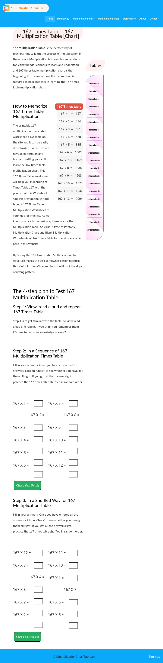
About (142, 18)
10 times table (93, 153)
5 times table (93, 114)
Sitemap (154, 656)
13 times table (93, 176)
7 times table (93, 130)
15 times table (93, 191)
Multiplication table (108, 18)
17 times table (93, 207)
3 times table (93, 99)
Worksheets (129, 18)
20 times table (93, 230)
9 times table (93, 145)
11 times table (93, 160)
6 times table (93, 122)
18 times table (93, 214)
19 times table (93, 222)
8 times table (93, 137)
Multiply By (63, 18)
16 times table (93, 199)
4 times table (93, 107)
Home (50, 18)
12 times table (93, 168)
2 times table (93, 91)
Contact (154, 18)
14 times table (93, 184)
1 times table (93, 83)
